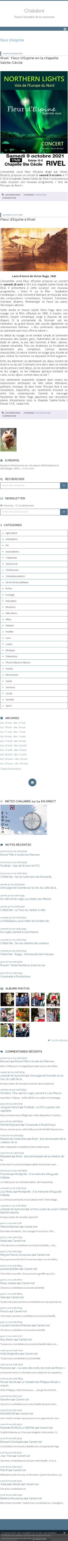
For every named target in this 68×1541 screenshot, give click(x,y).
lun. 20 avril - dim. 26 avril (13, 745)
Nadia (3, 1240)
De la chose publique (17, 582)
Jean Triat (6, 1455)
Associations (12, 551)
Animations (11, 539)
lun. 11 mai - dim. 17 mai (12, 731)
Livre (8, 638)
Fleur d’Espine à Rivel (17, 219)
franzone (5, 1367)
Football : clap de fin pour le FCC (20, 865)
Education (11, 600)
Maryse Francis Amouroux (15, 1254)
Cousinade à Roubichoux (15, 976)
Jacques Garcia (9, 1107)
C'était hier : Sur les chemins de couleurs (24, 943)
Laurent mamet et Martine (15, 1325)
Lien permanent (11, 195)
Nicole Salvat (8, 1381)
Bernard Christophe (12, 1441)
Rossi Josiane (8, 1283)
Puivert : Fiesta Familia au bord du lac (22, 965)
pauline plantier (9, 1268)
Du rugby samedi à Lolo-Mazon (19, 931)
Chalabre (34, 10)
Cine (3, 1297)
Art (7, 545)
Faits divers (11, 613)
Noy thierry (7, 1339)
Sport (9, 705)
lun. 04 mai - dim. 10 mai (12, 736)
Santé (9, 681)
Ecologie (10, 594)
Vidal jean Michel (10, 1484)
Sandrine (5, 1399)
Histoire (10, 625)
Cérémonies (12, 570)
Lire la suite (28, 468)
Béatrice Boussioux (12, 1498)
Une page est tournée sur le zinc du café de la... (29, 887)
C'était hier (11, 557)
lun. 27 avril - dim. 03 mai (13, 740)
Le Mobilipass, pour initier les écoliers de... (25, 920)
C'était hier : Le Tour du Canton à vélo (22, 909)
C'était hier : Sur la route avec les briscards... (26, 876)
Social (9, 693)
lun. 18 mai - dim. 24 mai (12, 727)
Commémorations (15, 576)
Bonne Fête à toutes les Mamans (20, 854)
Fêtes (8, 619)
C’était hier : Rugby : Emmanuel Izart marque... (27, 954)
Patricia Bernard (9, 1226)
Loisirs (9, 644)
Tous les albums (59, 1040)
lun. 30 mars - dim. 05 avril (13, 759)
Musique (10, 650)
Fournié (4, 1174)
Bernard (5, 1061)
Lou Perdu (6, 1191)
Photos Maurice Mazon (18, 662)
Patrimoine (11, 656)
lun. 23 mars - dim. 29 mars (14, 763)
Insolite (9, 631)
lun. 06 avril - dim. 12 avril (13, 754)
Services (10, 687)
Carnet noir (12, 563)
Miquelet (5, 1156)
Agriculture (11, 533)
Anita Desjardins (9, 1353)
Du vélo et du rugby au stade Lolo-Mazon (25, 898)
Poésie (9, 668)
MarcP (4, 1470)
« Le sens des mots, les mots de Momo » (40, 1367)
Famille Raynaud (10, 1124)
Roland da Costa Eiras (13, 1138)
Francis (4, 1311)
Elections (10, 607)
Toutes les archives (10, 768)
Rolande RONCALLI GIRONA (17, 1427)
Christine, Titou (9, 1093)
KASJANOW (7, 1413)
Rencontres (12, 674)
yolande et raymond (12, 1075)
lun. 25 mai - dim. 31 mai (12, 722)
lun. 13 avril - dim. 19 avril (13, 750)
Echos (9, 588)
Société (10, 699)
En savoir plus (39, 1538)
